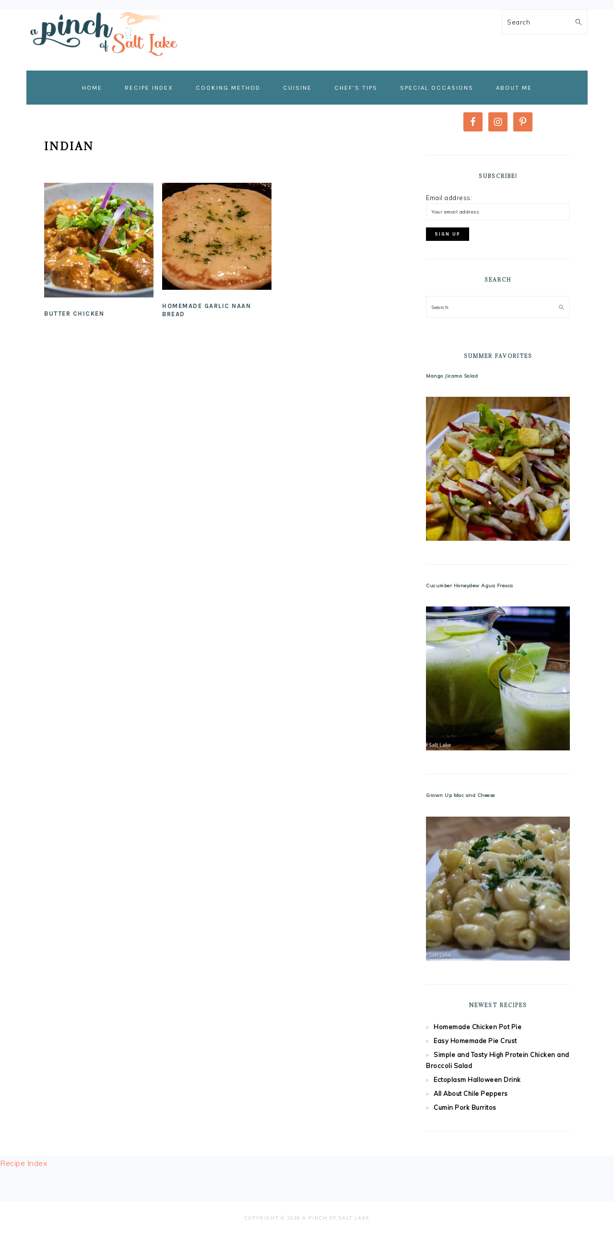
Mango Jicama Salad (452, 376)
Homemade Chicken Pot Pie (477, 1027)
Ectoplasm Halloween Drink (477, 1079)
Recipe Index (23, 1163)
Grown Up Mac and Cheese (460, 795)
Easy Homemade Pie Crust (475, 1041)
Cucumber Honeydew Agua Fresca (469, 585)
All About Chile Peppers (471, 1093)
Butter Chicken (74, 313)
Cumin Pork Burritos (465, 1107)
